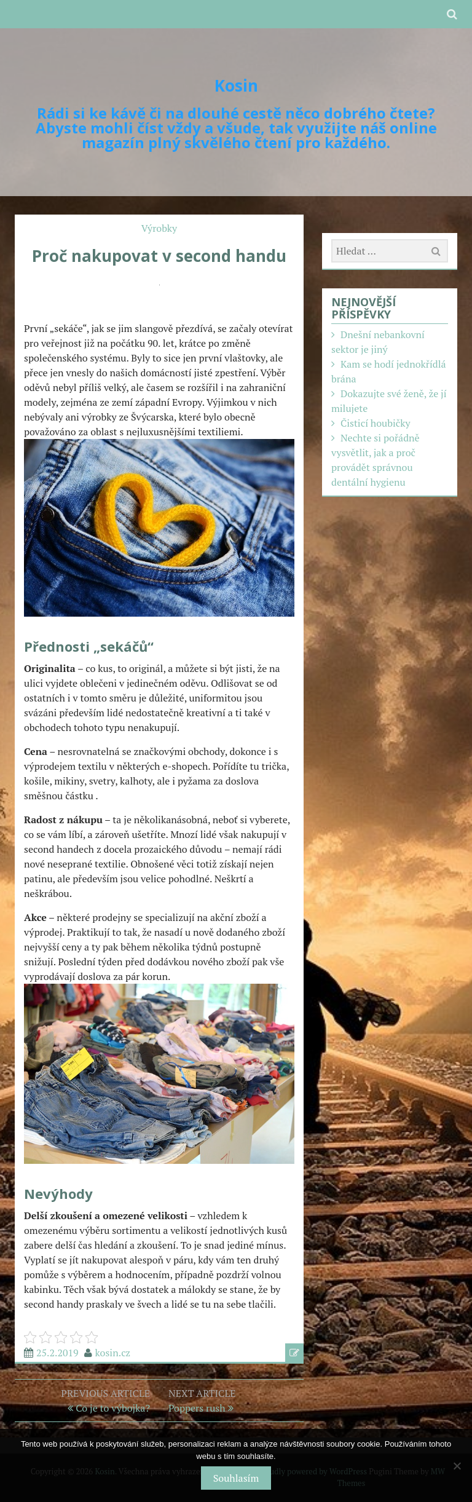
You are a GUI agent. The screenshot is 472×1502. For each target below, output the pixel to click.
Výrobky (159, 228)
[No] (456, 1466)
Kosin (236, 85)
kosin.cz (113, 1352)
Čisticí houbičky (375, 423)
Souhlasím (236, 1478)
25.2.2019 (57, 1352)
